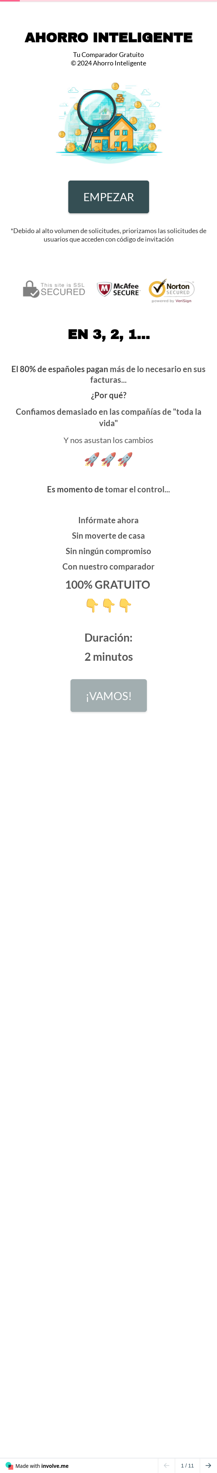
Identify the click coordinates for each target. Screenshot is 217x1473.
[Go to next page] (208, 1465)
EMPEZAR (108, 196)
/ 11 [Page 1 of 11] (187, 1466)
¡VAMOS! (109, 697)
